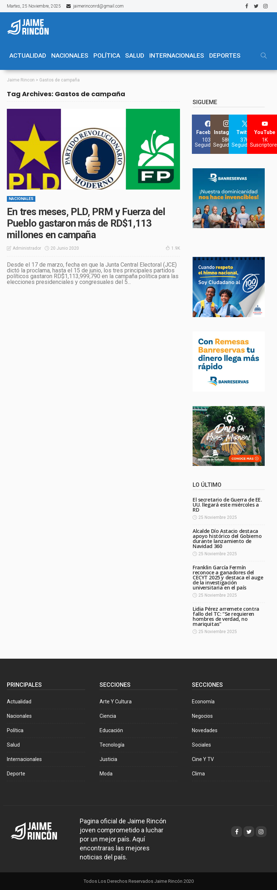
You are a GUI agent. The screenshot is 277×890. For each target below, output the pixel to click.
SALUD (134, 55)
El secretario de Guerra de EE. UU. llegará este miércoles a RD (227, 504)
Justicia (108, 759)
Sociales (201, 744)
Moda (106, 773)
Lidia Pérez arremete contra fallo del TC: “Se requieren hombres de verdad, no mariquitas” (226, 616)
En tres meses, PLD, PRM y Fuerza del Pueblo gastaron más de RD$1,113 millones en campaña (88, 222)
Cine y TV (203, 759)
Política (15, 730)
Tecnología (112, 744)
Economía (203, 701)
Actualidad (19, 701)
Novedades (204, 730)
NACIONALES (69, 55)
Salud (13, 744)
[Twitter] (245, 133)
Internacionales (176, 55)
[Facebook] (208, 133)
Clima (198, 773)
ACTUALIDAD (27, 55)
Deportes (225, 55)
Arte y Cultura (116, 701)
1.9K (173, 247)
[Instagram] (226, 133)
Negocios (202, 715)
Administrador (27, 247)
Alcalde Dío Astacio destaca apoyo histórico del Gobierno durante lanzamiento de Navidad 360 (227, 538)
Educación (111, 730)
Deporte (16, 773)
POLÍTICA (106, 55)
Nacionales (21, 198)
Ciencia (108, 715)
